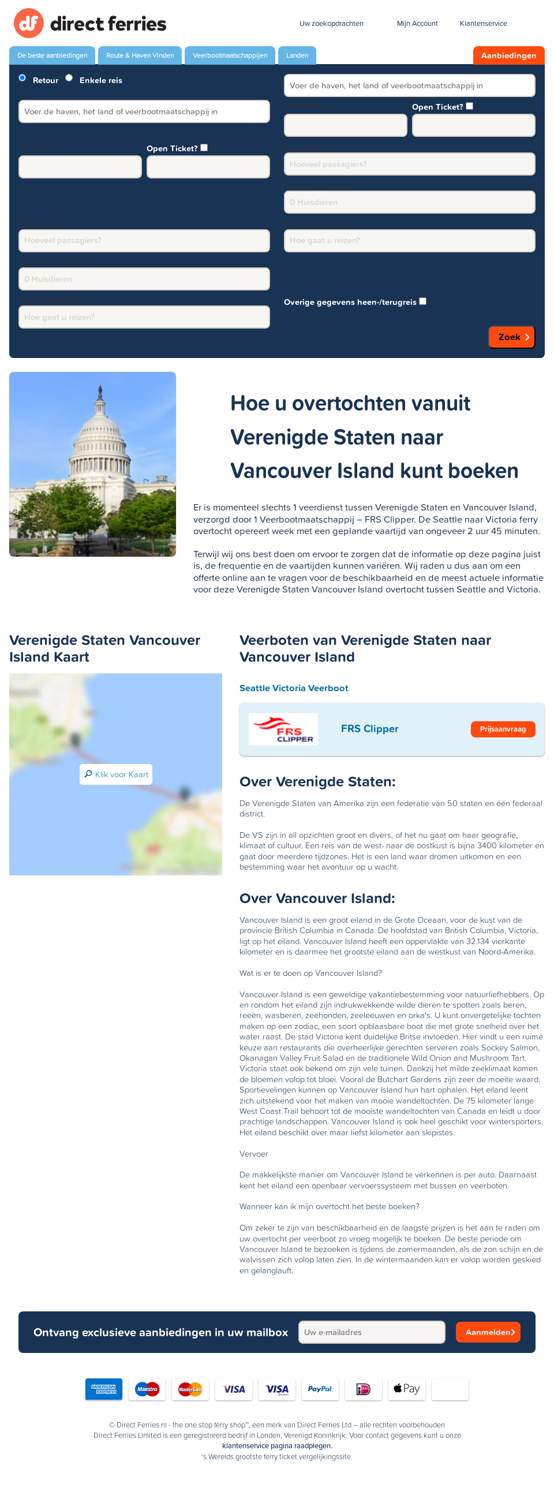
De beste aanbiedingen (52, 55)
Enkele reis (93, 79)
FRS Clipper (370, 728)
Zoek (510, 337)
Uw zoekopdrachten (332, 23)
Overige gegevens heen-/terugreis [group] (355, 301)
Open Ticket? (442, 105)
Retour (38, 79)
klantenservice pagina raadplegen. (277, 1446)
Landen (297, 55)
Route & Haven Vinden (140, 55)
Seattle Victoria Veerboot (294, 688)
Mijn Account (417, 23)
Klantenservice (483, 23)
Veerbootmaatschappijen (230, 55)
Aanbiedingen (509, 55)
